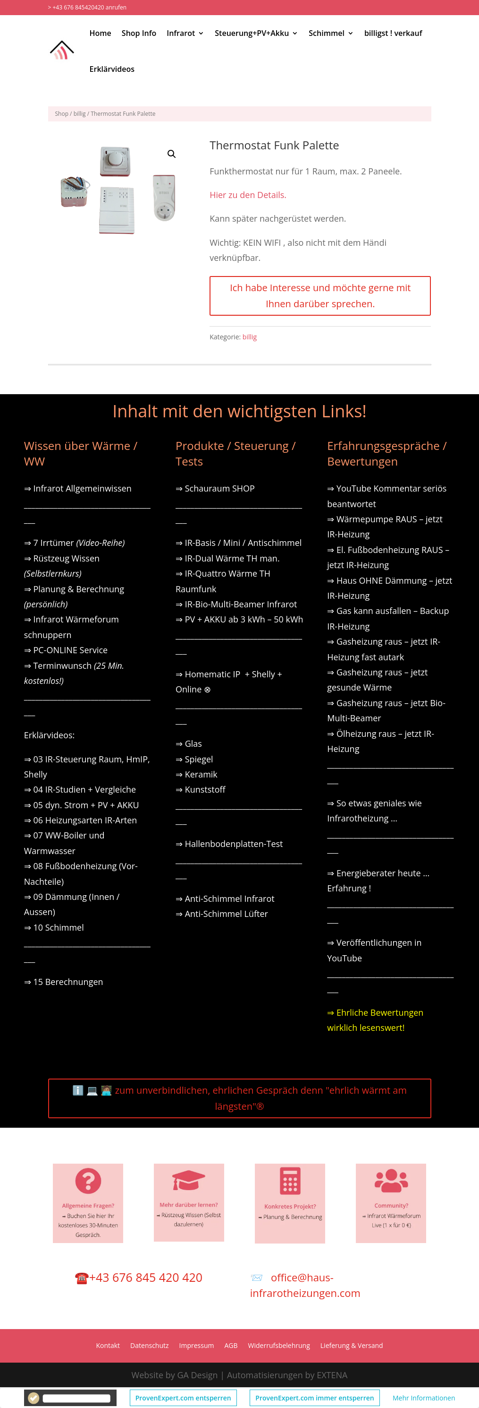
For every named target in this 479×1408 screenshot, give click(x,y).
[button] (171, 154)
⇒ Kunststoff (201, 789)
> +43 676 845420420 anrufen (87, 7)
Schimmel (327, 33)
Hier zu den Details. (248, 194)
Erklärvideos (112, 69)
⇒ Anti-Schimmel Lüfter (222, 913)
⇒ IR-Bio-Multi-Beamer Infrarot (236, 604)
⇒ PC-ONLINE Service (66, 650)
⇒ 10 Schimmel (55, 927)
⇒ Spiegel (194, 759)
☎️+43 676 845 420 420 (138, 1277)
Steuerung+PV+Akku (252, 33)
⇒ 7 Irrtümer (74, 542)
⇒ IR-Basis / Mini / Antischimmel (239, 542)
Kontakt (108, 1346)
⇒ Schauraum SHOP (215, 488)
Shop (62, 114)
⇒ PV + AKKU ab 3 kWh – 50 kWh (239, 619)
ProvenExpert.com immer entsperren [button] (314, 1397)
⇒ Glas (189, 743)
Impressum (196, 1346)
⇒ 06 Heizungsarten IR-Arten (81, 820)
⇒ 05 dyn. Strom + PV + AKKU (81, 805)
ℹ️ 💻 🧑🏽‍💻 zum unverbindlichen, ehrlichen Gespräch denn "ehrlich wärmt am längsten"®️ (239, 1098)
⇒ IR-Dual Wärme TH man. (228, 558)
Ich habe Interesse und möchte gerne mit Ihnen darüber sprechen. (320, 295)
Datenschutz (149, 1346)
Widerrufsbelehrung (279, 1346)
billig (80, 114)
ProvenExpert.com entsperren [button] (183, 1397)
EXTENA (332, 1375)
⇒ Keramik (197, 774)
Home (100, 33)
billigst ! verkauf (393, 33)
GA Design (197, 1375)
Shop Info (139, 33)
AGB (231, 1346)
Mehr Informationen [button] (424, 1397)
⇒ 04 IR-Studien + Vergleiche (80, 789)
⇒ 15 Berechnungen (63, 981)
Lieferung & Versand (351, 1346)
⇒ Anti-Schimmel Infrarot (225, 898)
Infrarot (181, 33)
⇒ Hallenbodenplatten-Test (229, 843)
